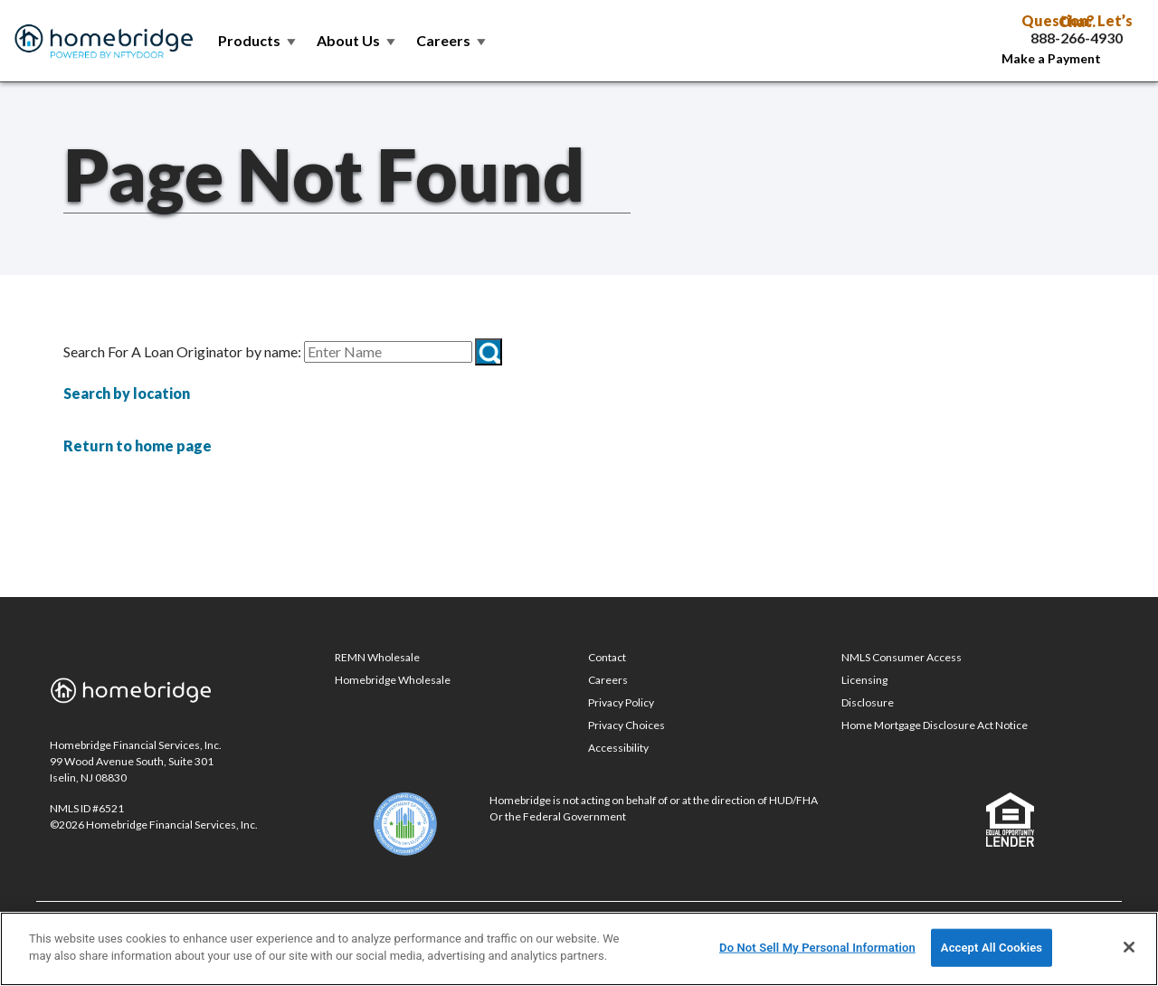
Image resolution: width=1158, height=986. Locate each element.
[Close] (1129, 947)
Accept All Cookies (991, 947)
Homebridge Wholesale (393, 680)
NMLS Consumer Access (901, 657)
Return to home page (137, 445)
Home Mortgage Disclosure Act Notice (934, 725)
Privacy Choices (626, 725)
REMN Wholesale (377, 657)
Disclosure (867, 702)
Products (258, 40)
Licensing (864, 680)
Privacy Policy (621, 702)
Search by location (126, 393)
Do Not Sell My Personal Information (817, 947)
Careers (452, 40)
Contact (607, 657)
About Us (357, 40)
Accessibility (618, 747)
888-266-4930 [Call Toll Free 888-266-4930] (1076, 38)
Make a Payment (1051, 58)
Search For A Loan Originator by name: (182, 352)
